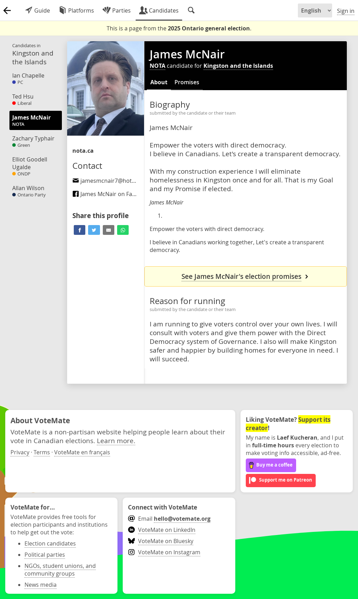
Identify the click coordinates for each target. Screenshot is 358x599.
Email (169, 518)
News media (40, 585)
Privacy (19, 452)
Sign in (346, 11)
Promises (186, 82)
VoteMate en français (82, 452)
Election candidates (50, 543)
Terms (42, 452)
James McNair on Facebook (111, 194)
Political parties (44, 554)
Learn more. (116, 440)
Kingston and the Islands (238, 66)
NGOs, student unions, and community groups (60, 569)
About (158, 82)
